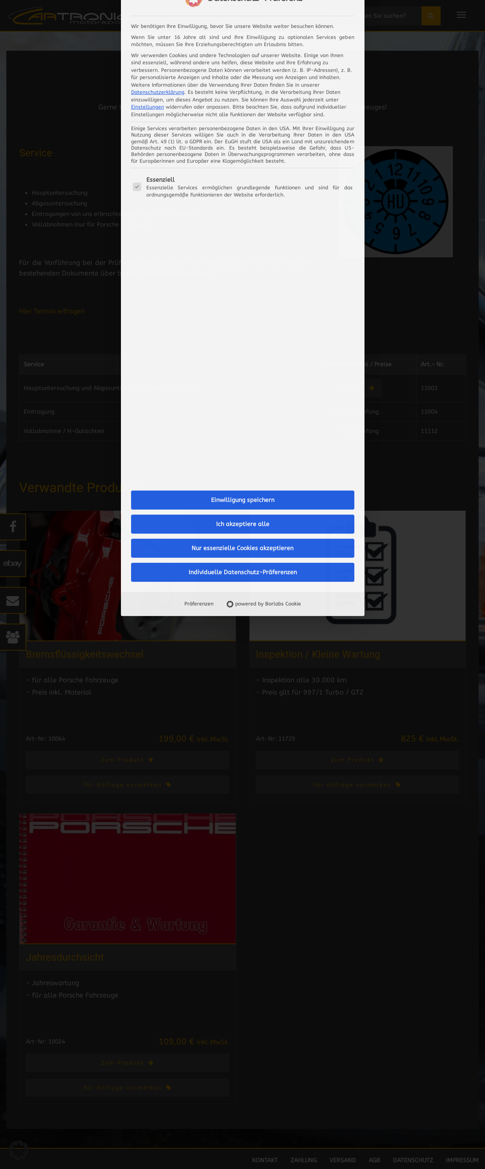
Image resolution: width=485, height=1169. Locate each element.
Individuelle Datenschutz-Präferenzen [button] (243, 383)
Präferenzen (198, 414)
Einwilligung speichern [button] (242, 310)
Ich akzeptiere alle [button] (242, 334)
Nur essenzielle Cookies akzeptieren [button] (242, 358)
